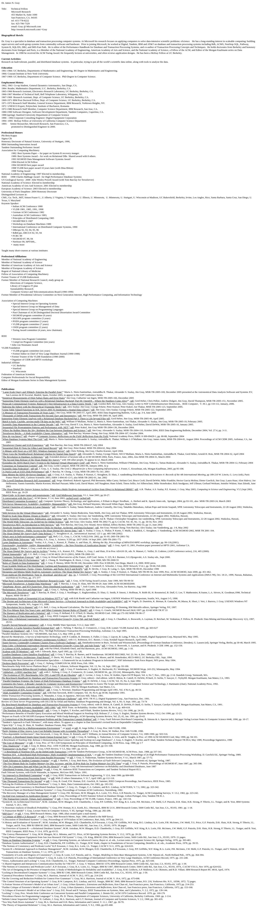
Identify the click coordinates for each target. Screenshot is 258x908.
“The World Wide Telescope (15, 539)
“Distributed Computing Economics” (19, 501)
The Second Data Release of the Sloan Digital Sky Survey (31, 459)
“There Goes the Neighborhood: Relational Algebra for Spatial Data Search (38, 454)
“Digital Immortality (11, 554)
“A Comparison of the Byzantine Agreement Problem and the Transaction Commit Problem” (47, 719)
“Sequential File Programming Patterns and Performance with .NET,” (35, 427)
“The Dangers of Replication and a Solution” (23, 613)
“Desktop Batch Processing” (15, 663)
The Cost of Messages (13, 742)
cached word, (72, 498)
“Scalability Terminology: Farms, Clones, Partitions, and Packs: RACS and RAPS (41, 569)
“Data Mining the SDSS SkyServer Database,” (24, 474)
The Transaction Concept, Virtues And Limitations (28, 798)
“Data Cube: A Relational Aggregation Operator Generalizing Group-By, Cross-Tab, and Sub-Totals (50, 645)
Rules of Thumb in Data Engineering (21, 563)
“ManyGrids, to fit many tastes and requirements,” (26, 495)
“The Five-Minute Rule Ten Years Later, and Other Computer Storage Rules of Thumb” (44, 610)
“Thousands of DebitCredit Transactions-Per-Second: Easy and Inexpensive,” (39, 415)
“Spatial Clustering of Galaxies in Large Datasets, (25, 507)
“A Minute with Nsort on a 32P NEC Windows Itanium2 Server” (33, 451)
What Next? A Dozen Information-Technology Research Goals (33, 580)
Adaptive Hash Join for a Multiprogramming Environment (31, 728)
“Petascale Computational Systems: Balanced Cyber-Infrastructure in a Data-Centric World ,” (47, 403)
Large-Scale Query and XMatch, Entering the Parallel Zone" (33, 392)
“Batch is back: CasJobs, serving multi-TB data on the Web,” (31, 421)
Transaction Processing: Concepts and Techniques (26, 686)
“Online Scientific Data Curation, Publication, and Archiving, (31, 518)
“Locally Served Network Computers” (20, 625)
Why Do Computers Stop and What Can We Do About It (31, 766)
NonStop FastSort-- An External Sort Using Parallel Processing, (34, 757)
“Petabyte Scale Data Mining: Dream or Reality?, (25, 515)
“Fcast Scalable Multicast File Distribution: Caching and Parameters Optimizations (42, 566)
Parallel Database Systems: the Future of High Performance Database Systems (41, 681)
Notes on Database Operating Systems (21, 840)
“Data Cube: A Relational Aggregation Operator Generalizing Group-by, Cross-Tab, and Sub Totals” (50, 619)
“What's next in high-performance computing (23, 536)
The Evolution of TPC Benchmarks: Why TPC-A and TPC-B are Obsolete (39, 675)
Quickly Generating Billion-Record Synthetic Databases (30, 669)
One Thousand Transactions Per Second (22, 781)
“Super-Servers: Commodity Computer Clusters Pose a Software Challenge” (39, 642)
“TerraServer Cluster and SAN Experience (22, 445)
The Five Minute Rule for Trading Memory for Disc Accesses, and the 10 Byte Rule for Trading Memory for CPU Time (62, 763)
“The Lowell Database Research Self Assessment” (26, 480)
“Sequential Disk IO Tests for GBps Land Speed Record (29, 448)
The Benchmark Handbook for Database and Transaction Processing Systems (39, 678)
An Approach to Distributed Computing (22, 775)
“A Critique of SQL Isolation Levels (19, 648)
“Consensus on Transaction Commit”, (20, 465)
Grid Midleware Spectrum (69, 495)
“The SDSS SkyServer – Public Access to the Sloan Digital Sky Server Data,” (39, 530)
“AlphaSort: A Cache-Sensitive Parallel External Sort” (28, 627)
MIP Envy (8, 813)
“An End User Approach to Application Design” (25, 795)
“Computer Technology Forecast (17, 557)
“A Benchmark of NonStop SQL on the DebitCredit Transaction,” (35, 751)
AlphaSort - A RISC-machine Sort (20, 672)
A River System (9, 548)
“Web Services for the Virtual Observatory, (22, 512)
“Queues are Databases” (13, 630)
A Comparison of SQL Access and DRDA (23, 689)
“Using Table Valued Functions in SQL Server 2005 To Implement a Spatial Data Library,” (46, 409)
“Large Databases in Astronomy (17, 542)
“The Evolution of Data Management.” (20, 616)
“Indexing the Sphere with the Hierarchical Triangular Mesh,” (31, 406)
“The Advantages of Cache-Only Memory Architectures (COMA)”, (34, 639)
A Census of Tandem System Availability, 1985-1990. (29, 707)
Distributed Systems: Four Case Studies (22, 769)
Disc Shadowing (11, 745)
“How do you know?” (12, 436)
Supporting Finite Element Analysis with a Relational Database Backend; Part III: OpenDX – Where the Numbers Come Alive (65, 400)
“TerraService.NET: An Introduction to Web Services (27, 524)
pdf (32, 468)
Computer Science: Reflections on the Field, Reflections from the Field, (73, 436)
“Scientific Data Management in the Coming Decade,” (28, 424)
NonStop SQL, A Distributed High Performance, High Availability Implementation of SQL (47, 754)
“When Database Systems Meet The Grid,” (22, 439)
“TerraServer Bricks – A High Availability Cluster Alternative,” (32, 433)
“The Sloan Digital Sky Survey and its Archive (24, 551)
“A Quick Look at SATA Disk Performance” (23, 471)
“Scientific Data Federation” (15, 468)
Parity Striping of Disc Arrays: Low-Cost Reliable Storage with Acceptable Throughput (46, 731)
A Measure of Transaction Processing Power (24, 778)
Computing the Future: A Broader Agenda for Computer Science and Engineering (41, 683)
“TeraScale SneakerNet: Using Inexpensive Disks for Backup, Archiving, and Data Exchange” (47, 527)
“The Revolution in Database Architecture (22, 456)
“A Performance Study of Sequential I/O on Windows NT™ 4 (31, 598)
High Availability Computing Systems (22, 692)
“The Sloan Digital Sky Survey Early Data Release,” (27, 533)
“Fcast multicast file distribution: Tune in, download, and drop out (33, 574)
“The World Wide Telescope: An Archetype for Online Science (32, 521)
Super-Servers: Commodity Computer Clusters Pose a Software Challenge (39, 698)
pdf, (132, 400)
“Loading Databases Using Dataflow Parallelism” (25, 654)
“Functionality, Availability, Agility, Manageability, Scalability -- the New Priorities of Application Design (53, 545)
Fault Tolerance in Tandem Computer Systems (26, 760)
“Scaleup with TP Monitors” (15, 651)
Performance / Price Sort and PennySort (22, 589)
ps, (74, 574)
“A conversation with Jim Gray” (17, 498)
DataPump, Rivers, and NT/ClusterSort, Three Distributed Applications (38, 586)
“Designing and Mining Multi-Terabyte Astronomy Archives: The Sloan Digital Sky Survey (46, 571)
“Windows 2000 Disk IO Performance (20, 560)
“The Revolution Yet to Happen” (17, 607)
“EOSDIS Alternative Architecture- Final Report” (25, 657)
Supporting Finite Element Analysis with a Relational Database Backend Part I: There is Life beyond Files (53, 418)
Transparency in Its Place (15, 748)
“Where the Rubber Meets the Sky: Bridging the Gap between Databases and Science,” (44, 430)
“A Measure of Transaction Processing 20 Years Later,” (28, 412)
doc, (71, 574)
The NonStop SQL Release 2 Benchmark (23, 710)
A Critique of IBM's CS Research (19, 816)
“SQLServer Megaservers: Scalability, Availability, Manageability (33, 504)
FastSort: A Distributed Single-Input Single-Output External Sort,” (36, 737)
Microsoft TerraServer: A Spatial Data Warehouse (27, 583)
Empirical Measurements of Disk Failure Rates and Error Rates (34, 398)
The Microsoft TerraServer (16, 592)
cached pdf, (85, 498)
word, (68, 728)
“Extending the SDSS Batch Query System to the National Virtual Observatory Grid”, (43, 462)
